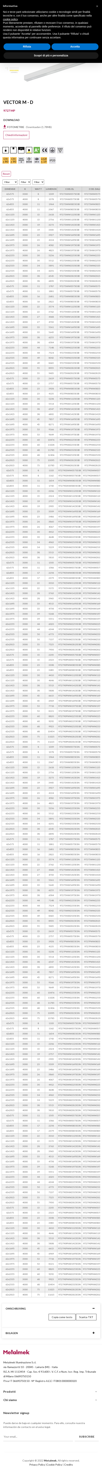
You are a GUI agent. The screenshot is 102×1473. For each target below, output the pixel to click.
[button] (97, 6)
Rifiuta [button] (27, 46)
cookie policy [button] (10, 19)
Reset (6, 173)
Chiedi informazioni (16, 135)
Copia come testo (62, 1317)
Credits (68, 1464)
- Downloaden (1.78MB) (29, 127)
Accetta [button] (75, 46)
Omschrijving (16, 1308)
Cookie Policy (54, 1464)
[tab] (51, 1308)
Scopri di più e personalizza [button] (51, 55)
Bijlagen (12, 1333)
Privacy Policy (37, 1464)
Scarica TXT (86, 1317)
